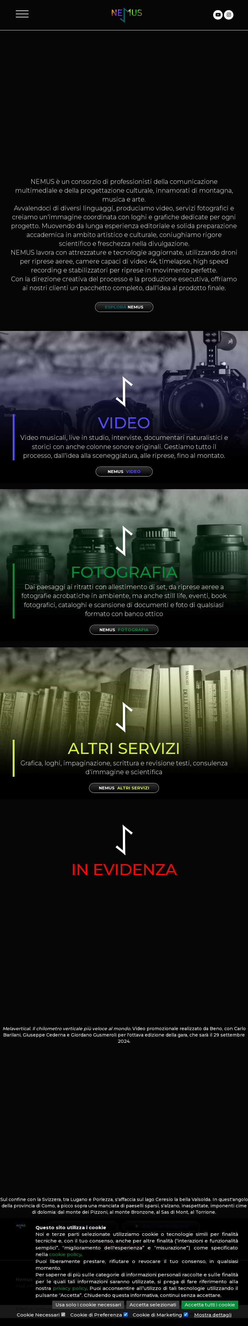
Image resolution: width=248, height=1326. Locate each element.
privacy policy (69, 1288)
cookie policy (65, 1254)
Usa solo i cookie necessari (88, 1305)
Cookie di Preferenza (96, 1315)
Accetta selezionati (153, 1305)
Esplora (124, 306)
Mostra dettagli (213, 1315)
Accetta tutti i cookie (210, 1305)
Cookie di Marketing (157, 1315)
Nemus (124, 471)
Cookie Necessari (37, 1315)
